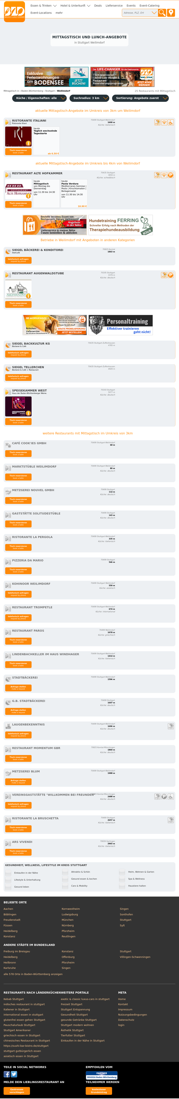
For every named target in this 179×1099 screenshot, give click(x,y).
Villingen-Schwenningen (135, 957)
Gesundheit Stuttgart (74, 1015)
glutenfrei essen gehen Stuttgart (24, 1020)
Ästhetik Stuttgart (72, 1030)
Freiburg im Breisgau (17, 952)
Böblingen (10, 915)
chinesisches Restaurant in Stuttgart (27, 1041)
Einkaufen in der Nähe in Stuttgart (83, 1041)
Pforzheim (68, 931)
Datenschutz (126, 1020)
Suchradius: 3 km (86, 98)
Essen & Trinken (41, 5)
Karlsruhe (10, 968)
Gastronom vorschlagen (17, 1091)
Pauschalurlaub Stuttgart (19, 1025)
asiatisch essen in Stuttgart (21, 1056)
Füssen (8, 926)
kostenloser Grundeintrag (99, 1091)
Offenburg (68, 957)
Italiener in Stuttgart (17, 1010)
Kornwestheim (71, 909)
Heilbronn (10, 963)
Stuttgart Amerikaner (17, 1030)
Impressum (125, 1010)
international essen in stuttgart (23, 1015)
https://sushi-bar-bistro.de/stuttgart (26, 1046)
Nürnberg (68, 926)
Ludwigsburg (70, 915)
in (11, 91)
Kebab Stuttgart (14, 999)
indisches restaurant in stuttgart (24, 1004)
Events (131, 5)
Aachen (8, 909)
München (67, 920)
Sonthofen (126, 915)
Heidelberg (11, 931)
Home (122, 999)
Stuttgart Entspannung (75, 1010)
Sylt (122, 926)
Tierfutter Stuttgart (73, 1036)
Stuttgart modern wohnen (77, 1025)
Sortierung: (137, 98)
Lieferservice (114, 5)
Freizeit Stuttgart (71, 1004)
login (121, 1025)
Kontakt (123, 1004)
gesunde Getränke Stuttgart (79, 1020)
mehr (59, 12)
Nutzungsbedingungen (132, 1015)
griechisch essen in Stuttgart (22, 1036)
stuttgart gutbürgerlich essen (22, 1051)
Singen (124, 909)
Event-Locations (41, 12)
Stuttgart (125, 920)
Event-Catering (149, 5)
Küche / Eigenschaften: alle (36, 98)
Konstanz (9, 936)
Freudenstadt (12, 920)
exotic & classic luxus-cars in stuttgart (85, 999)
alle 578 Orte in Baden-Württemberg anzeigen (33, 974)
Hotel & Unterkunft (73, 5)
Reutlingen (69, 936)
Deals (98, 5)
